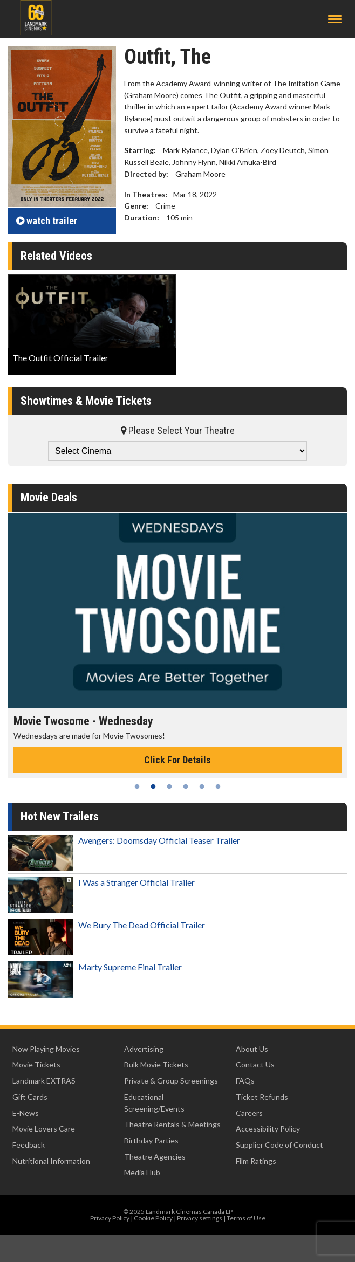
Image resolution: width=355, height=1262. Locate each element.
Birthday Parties (151, 1140)
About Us (252, 1048)
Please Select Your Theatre (178, 430)
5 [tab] (201, 786)
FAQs (245, 1080)
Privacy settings (199, 1218)
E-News (25, 1113)
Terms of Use (246, 1218)
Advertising (143, 1048)
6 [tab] (218, 786)
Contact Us (255, 1064)
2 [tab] (153, 786)
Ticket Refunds (262, 1096)
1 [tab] (137, 786)
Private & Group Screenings (171, 1080)
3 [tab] (169, 786)
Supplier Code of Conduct (279, 1144)
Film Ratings (256, 1161)
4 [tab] (185, 786)
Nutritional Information (51, 1161)
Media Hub (142, 1172)
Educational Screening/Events (154, 1102)
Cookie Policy (153, 1218)
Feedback (28, 1144)
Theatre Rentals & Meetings (172, 1124)
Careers (249, 1113)
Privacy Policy (109, 1218)
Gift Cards (29, 1096)
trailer (46, 220)
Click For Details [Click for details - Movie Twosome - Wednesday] (177, 760)
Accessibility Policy (268, 1128)
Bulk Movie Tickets (156, 1064)
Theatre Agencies (155, 1156)
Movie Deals (49, 497)
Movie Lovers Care (43, 1128)
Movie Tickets (36, 1064)
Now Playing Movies (46, 1048)
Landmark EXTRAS (44, 1080)
